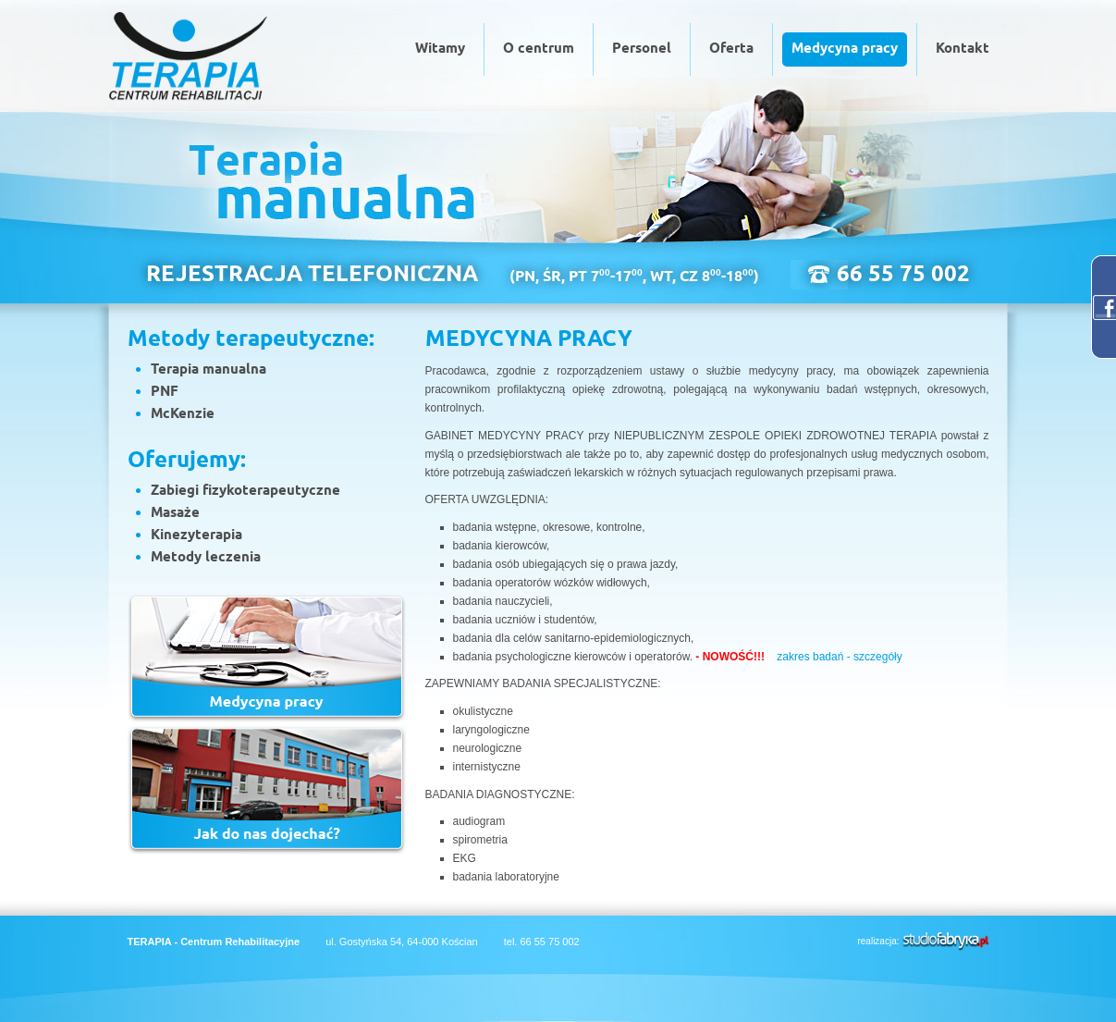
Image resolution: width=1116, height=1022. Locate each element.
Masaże (175, 513)
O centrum (538, 49)
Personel (641, 49)
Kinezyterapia (196, 535)
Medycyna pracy (844, 49)
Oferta (731, 49)
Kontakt (962, 49)
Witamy (440, 49)
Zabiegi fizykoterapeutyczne (245, 491)
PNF (164, 392)
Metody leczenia (206, 557)
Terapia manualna (208, 370)
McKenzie (183, 414)
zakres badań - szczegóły (839, 656)
